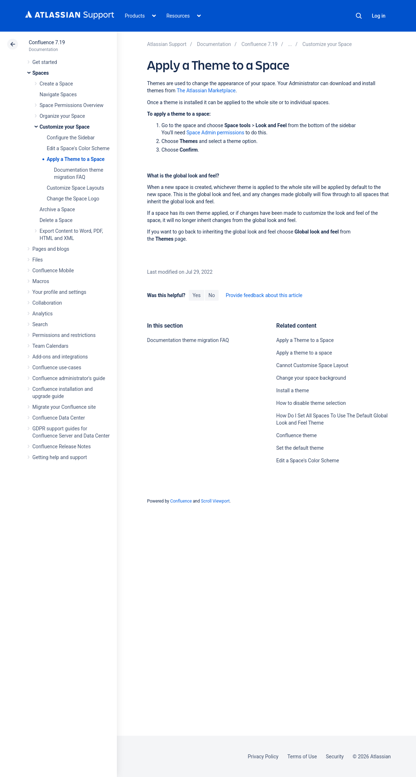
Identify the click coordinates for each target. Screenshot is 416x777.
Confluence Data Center (58, 418)
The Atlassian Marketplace (206, 90)
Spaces (40, 73)
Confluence (181, 501)
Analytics (42, 313)
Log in (378, 16)
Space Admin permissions (215, 132)
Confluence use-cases (56, 367)
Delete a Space (56, 220)
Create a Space (56, 84)
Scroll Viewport (215, 501)
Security (335, 756)
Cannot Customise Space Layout (312, 365)
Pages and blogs (50, 249)
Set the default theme (300, 448)
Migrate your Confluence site (64, 407)
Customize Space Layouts (75, 188)
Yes (196, 295)
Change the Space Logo (73, 199)
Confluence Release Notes (61, 446)
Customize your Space (65, 127)
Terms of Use (302, 756)
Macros (40, 281)
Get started (44, 62)
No (212, 295)
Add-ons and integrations (60, 357)
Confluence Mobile (53, 270)
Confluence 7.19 (47, 42)
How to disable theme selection (311, 403)
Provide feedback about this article (264, 295)
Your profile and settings (59, 292)
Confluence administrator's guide (68, 378)
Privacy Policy (263, 756)
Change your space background (311, 378)
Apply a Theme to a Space (76, 159)
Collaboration (47, 303)
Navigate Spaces (58, 94)
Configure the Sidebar (71, 137)
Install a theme (292, 390)
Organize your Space (62, 116)
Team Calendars (50, 346)
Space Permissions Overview (72, 105)
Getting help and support (59, 457)
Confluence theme (296, 435)
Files (37, 260)
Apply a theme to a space (304, 353)
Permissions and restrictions (64, 335)
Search (359, 16)
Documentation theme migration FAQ (188, 340)
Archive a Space (57, 209)
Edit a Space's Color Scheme (78, 148)
